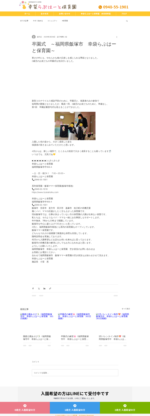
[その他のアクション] (116, 36)
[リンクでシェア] (50, 288)
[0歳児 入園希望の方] (25, 408)
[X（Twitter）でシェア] (39, 288)
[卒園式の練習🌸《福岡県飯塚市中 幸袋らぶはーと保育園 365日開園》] (75, 322)
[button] (127, 21)
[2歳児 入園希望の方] (125, 408)
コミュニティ (52, 21)
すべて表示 (126, 309)
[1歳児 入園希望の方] (75, 408)
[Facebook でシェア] (33, 288)
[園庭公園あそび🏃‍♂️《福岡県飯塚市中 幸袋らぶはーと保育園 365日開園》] (37, 322)
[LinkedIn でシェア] (44, 288)
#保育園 (65, 21)
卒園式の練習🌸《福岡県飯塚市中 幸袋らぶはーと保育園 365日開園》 (75, 338)
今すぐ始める (38, 21)
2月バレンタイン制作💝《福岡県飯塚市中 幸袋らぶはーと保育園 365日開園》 (112, 338)
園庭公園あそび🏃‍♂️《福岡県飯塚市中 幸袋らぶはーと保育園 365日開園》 (37, 338)
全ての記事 (24, 21)
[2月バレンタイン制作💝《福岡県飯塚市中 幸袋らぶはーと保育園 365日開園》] (113, 322)
